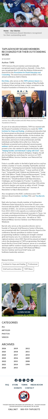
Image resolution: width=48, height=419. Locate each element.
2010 (27, 355)
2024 (4, 355)
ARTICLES (6, 330)
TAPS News (28, 269)
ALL (3, 327)
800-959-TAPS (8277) (30, 409)
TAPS (11, 62)
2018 (16, 352)
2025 (4, 352)
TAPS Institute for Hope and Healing (22, 130)
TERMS (24, 385)
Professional (32, 264)
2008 (27, 361)
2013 (16, 368)
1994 (27, 364)
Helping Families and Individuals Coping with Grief (20, 150)
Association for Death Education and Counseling (21, 73)
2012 (27, 348)
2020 (4, 368)
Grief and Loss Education (12, 269)
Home (6, 31)
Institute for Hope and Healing (14, 264)
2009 (27, 358)
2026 (4, 348)
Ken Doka (5, 81)
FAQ (7, 385)
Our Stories (15, 31)
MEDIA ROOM (37, 385)
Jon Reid (24, 196)
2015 (16, 361)
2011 (27, 352)
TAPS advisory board (31, 81)
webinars (5, 146)
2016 (16, 358)
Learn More (24, 312)
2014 (16, 364)
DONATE (18, 388)
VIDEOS (5, 337)
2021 (4, 364)
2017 (16, 355)
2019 (16, 348)
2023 (4, 358)
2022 (4, 361)
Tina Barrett (39, 196)
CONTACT (29, 388)
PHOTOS (6, 334)
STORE (15, 385)
